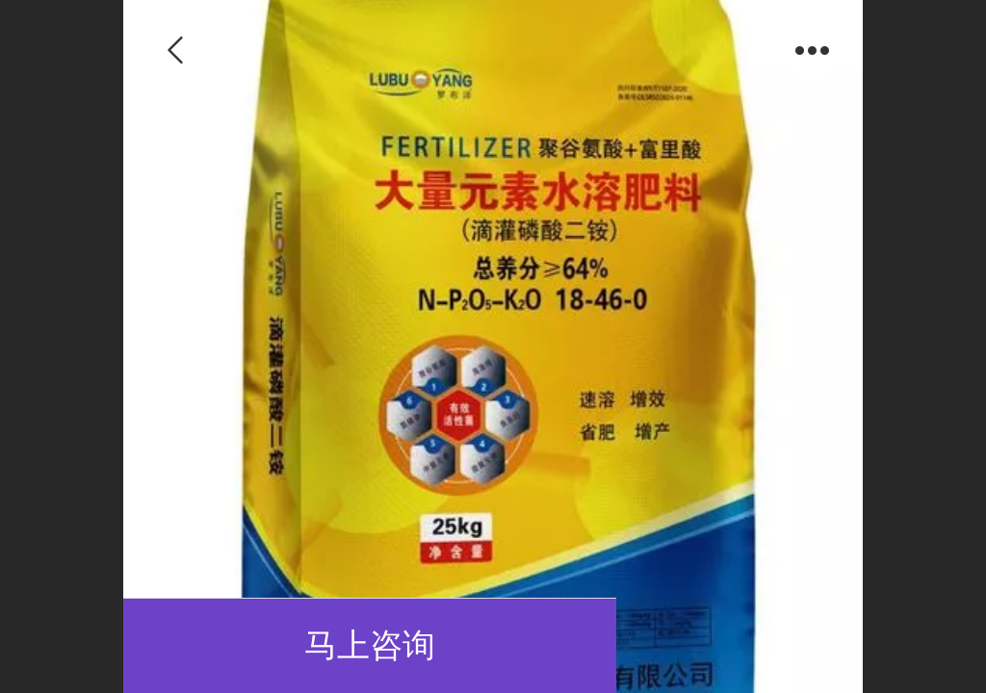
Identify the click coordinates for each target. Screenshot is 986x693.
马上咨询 (369, 645)
